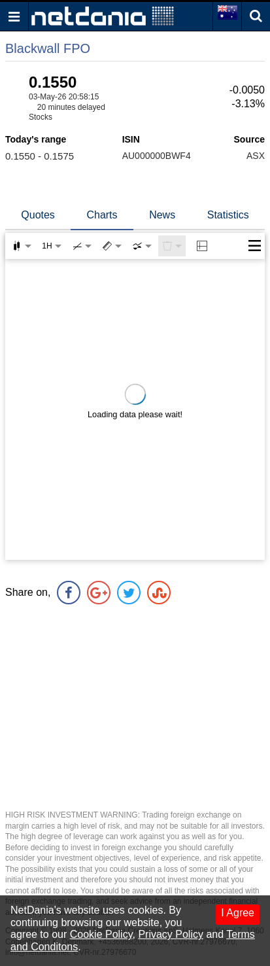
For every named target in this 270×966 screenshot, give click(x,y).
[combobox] (142, 245)
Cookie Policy (101, 934)
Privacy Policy (170, 934)
